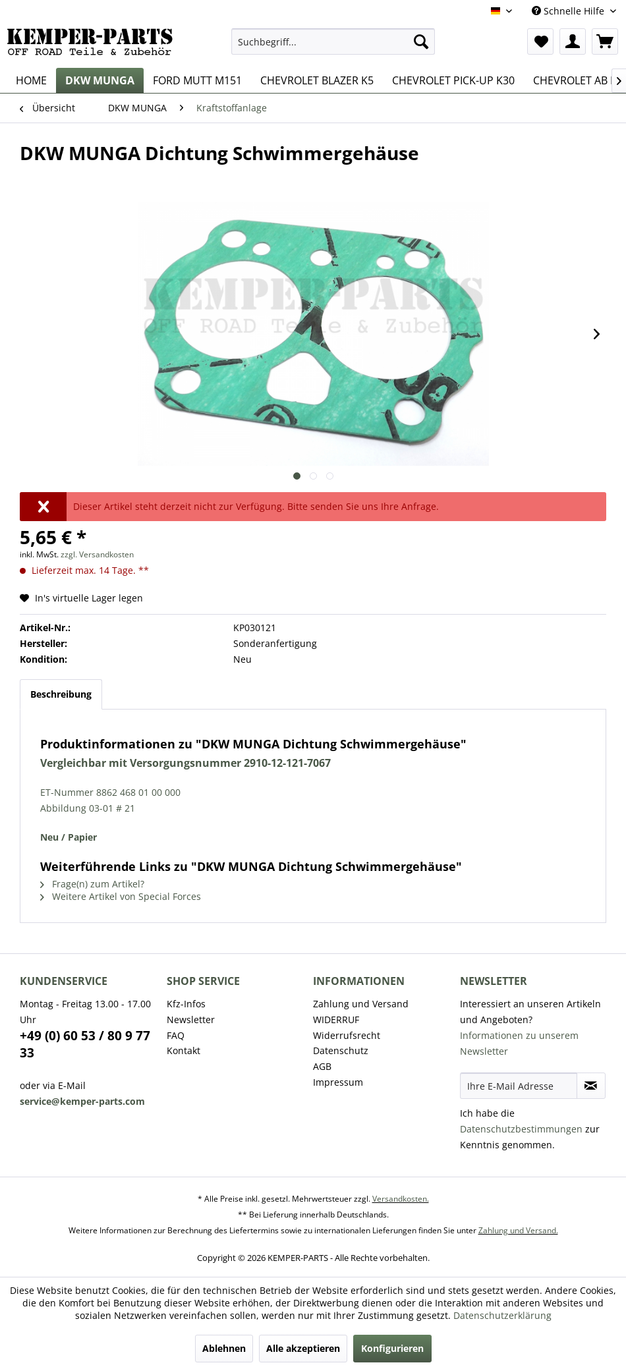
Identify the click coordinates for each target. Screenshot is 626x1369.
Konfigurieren (392, 1348)
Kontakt (183, 1050)
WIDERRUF (336, 1019)
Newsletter (191, 1019)
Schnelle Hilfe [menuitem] (569, 11)
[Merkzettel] (540, 41)
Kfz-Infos (186, 1003)
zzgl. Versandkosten (97, 554)
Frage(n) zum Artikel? (92, 884)
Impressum (338, 1082)
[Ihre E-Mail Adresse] (518, 1086)
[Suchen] (421, 41)
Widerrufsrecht (346, 1035)
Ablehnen (224, 1348)
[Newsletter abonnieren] (591, 1086)
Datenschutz (340, 1050)
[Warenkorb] (605, 41)
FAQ (176, 1035)
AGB (322, 1066)
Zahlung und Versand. (518, 1230)
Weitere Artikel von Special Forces (120, 896)
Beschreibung (61, 694)
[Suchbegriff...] (333, 41)
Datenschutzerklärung (502, 1315)
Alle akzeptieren (303, 1348)
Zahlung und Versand (361, 1003)
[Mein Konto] (572, 41)
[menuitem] (333, 41)
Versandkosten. (400, 1198)
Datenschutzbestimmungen (521, 1129)
